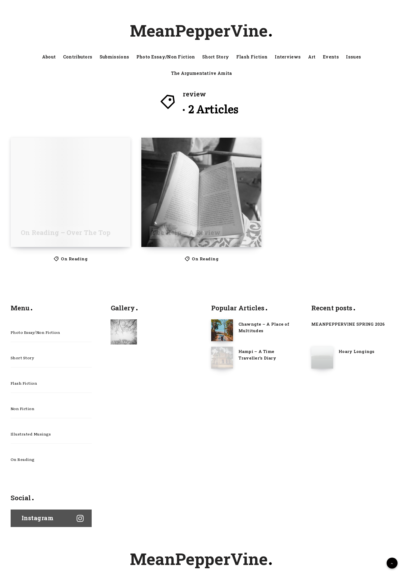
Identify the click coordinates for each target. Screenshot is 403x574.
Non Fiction (23, 408)
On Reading (74, 258)
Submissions (114, 57)
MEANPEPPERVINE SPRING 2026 (348, 324)
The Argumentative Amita (201, 73)
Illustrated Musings (31, 434)
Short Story (215, 57)
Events (331, 57)
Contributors (77, 57)
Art (312, 57)
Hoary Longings (357, 351)
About (49, 57)
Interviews (288, 57)
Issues (353, 57)
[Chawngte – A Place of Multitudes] (222, 330)
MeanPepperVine (201, 30)
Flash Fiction (252, 57)
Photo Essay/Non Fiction (165, 57)
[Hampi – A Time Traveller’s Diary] (222, 358)
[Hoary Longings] (322, 358)
